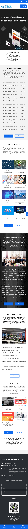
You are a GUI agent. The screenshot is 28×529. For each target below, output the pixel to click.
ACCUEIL (3, 477)
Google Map (11, 475)
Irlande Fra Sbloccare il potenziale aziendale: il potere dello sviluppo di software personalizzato (10, 88)
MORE (8, 136)
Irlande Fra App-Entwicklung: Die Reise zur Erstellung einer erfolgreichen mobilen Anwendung (10, 85)
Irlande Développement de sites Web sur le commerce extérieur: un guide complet (10, 123)
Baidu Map (3, 475)
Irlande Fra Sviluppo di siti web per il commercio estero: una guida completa (10, 82)
